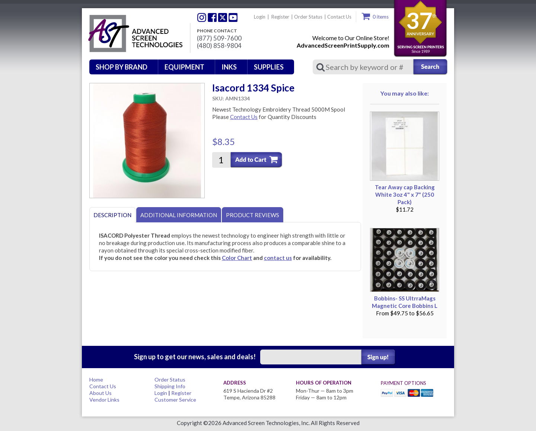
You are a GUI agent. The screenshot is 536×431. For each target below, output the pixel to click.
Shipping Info (169, 386)
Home (96, 379)
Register (280, 17)
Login (259, 17)
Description (112, 215)
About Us (100, 393)
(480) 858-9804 (219, 45)
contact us (278, 257)
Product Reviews (252, 215)
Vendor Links (104, 399)
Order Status (308, 17)
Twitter (201, 17)
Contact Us (339, 17)
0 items (381, 17)
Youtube (233, 17)
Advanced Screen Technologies (134, 33)
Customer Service (175, 399)
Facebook (212, 17)
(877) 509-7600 (219, 38)
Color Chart (237, 257)
